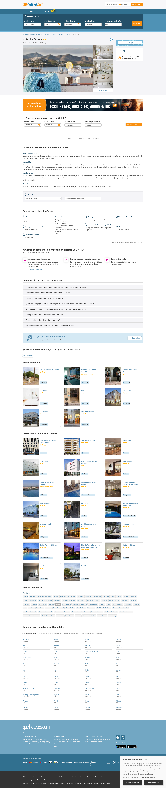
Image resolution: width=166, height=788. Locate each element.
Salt (127, 608)
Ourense (25, 682)
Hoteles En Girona (50, 35)
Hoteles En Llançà (64, 35)
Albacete (56, 639)
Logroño (118, 670)
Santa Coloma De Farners (31, 616)
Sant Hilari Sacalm (97, 612)
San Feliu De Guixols (30, 612)
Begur (113, 596)
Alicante (87, 639)
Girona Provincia (114, 600)
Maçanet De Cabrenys (80, 604)
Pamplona (119, 682)
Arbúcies (80, 596)
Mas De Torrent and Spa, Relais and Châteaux (90, 546)
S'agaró (121, 608)
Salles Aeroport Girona (48, 545)
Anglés (73, 596)
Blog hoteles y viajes (93, 736)
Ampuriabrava (64, 596)
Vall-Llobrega (113, 616)
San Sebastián (89, 688)
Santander (119, 688)
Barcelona (88, 645)
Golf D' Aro (125, 600)
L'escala (34, 604)
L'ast (42, 566)
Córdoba (56, 658)
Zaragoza (119, 707)
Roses (115, 608)
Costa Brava (81, 600)
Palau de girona (128, 524)
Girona (26, 596)
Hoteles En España (36, 35)
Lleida (87, 670)
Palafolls (119, 604)
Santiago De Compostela (31, 695)
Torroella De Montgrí (89, 616)
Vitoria (56, 707)
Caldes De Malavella (30, 600)
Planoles (48, 608)
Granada (56, 664)
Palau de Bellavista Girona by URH (47, 483)
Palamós (136, 604)
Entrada (49, 21)
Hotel (70, 138)
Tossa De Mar (102, 616)
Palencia (87, 682)
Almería (118, 639)
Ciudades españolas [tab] (29, 633)
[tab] (83, 287)
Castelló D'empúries (69, 600)
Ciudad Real (27, 658)
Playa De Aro (70, 608)
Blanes (126, 596)
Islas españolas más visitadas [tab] (91, 633)
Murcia (118, 676)
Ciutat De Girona (129, 545)
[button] (137, 4)
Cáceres (25, 651)
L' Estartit (26, 604)
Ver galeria (103, 90)
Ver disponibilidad (133, 124)
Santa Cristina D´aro (48, 616)
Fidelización (59, 736)
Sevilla (87, 695)
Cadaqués (133, 596)
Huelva (87, 664)
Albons (56, 596)
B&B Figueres (86, 566)
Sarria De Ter (69, 616)
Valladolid (26, 707)
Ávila (24, 645)
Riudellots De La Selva (104, 608)
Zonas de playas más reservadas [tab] (50, 633)
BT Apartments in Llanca (49, 370)
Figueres (104, 600)
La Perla (84, 503)
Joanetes (133, 600)
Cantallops (57, 600)
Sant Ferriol (75, 612)
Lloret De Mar (66, 604)
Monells (101, 604)
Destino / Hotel (29, 21)
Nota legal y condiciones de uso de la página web (37, 777)
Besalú (119, 596)
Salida (69, 21)
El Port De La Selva (93, 600)
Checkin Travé (45, 524)
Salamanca (57, 688)
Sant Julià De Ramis (111, 612)
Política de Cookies (58, 777)
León (55, 670)
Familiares (28, 356)
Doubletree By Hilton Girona (89, 525)
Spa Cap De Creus (129, 390)
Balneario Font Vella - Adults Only (131, 504)
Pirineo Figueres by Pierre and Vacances (130, 483)
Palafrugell (128, 604)
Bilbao (118, 645)
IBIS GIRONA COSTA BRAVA (89, 462)
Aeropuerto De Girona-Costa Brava (40, 596)
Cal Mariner (44, 411)
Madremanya (93, 604)
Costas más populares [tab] (71, 633)
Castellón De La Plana (92, 651)
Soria (117, 695)
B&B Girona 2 (45, 461)
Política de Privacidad (72, 777)
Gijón (117, 658)
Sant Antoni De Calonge (62, 612)
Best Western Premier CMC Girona (48, 441)
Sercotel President (88, 440)
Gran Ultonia (127, 461)
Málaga (87, 676)
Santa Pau (60, 616)
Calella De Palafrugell (45, 600)
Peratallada (39, 608)
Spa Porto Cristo (87, 411)
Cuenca (87, 658)
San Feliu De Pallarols (45, 612)
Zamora (87, 707)
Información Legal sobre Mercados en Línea (35, 780)
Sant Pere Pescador (126, 612)
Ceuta (118, 651)
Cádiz (55, 651)
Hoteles (25, 35)
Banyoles (106, 596)
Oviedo (56, 682)
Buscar (136, 23)
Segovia (56, 695)
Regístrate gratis (35, 269)
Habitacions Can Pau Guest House (89, 371)
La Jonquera (42, 604)
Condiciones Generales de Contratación (91, 777)
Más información (93, 138)
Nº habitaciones (90, 21)
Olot (113, 604)
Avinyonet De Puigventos (93, 596)
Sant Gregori (85, 612)
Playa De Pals (80, 608)
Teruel (56, 701)
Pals (25, 608)
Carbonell (43, 390)
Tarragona (26, 701)
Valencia (118, 701)
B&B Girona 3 (45, 503)
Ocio (47, 11)
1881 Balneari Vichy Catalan (88, 483)
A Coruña (26, 639)
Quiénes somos (29, 736)
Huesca (118, 664)
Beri (82, 390)
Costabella (127, 440)
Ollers (108, 604)
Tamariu (78, 616)
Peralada (31, 608)
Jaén (24, 670)
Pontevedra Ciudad (29, 688)
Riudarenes (91, 608)
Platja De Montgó (58, 608)
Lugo (24, 676)
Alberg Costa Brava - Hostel (130, 371)
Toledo (87, 701)
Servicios (81, 138)
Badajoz (56, 645)
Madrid (56, 676)
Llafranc (51, 604)
